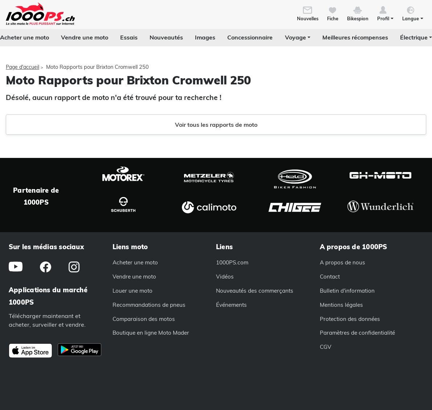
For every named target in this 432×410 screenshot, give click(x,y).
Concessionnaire (250, 37)
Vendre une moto (84, 37)
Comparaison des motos (144, 318)
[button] (385, 13)
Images (205, 37)
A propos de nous (342, 262)
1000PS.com (232, 262)
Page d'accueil (22, 67)
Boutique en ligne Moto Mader (151, 332)
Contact (330, 276)
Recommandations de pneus (149, 304)
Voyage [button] (295, 37)
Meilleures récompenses (355, 37)
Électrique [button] (414, 37)
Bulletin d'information (347, 290)
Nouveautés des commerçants (254, 290)
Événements (231, 304)
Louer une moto (132, 290)
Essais (129, 37)
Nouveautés (166, 37)
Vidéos (225, 276)
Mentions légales (341, 304)
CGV (325, 346)
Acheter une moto (24, 37)
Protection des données (350, 318)
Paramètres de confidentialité (357, 332)
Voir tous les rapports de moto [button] (216, 124)
